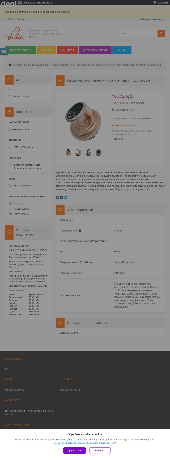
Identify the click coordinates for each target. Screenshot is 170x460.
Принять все (74, 450)
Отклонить (100, 450)
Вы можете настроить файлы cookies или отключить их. (84, 443)
